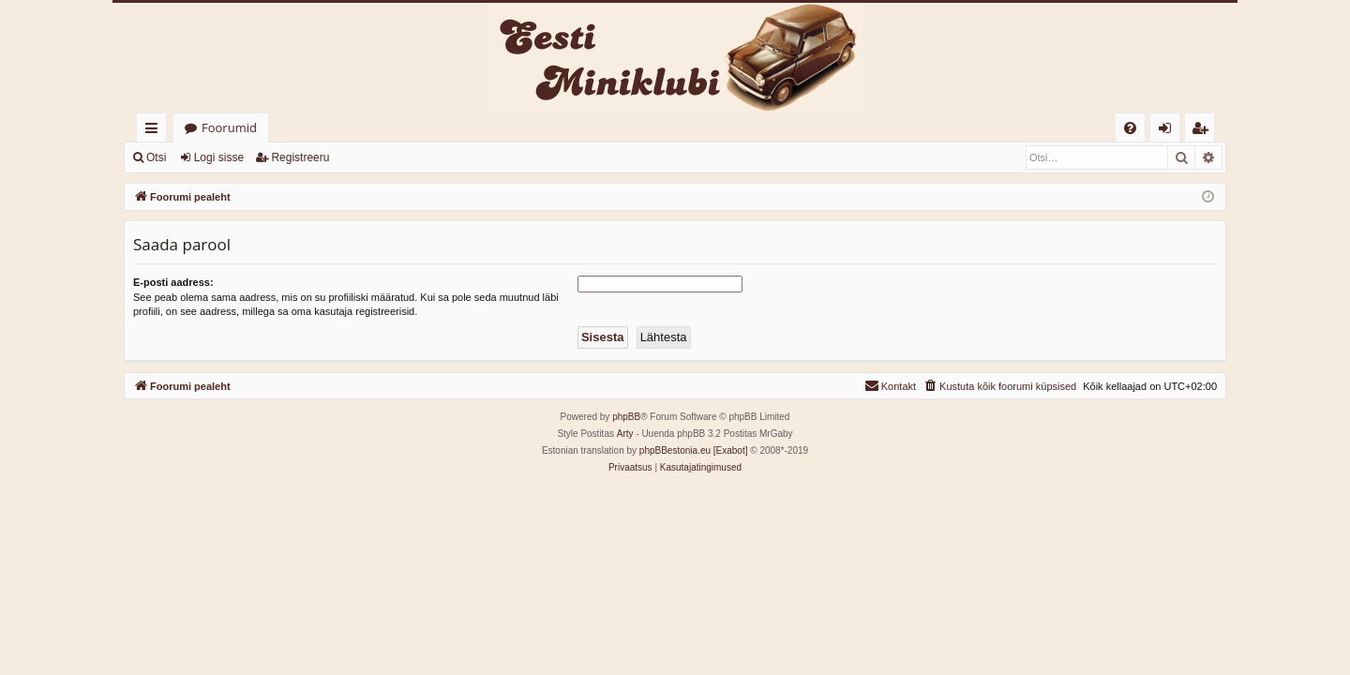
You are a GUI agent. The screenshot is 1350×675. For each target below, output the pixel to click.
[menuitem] (1130, 127)
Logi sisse (219, 157)
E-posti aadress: (173, 282)
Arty (625, 433)
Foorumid (229, 127)
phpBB (626, 417)
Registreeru (300, 157)
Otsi (156, 157)
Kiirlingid (155, 130)
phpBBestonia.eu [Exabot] (693, 450)
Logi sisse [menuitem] (1168, 130)
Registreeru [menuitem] (1203, 130)
